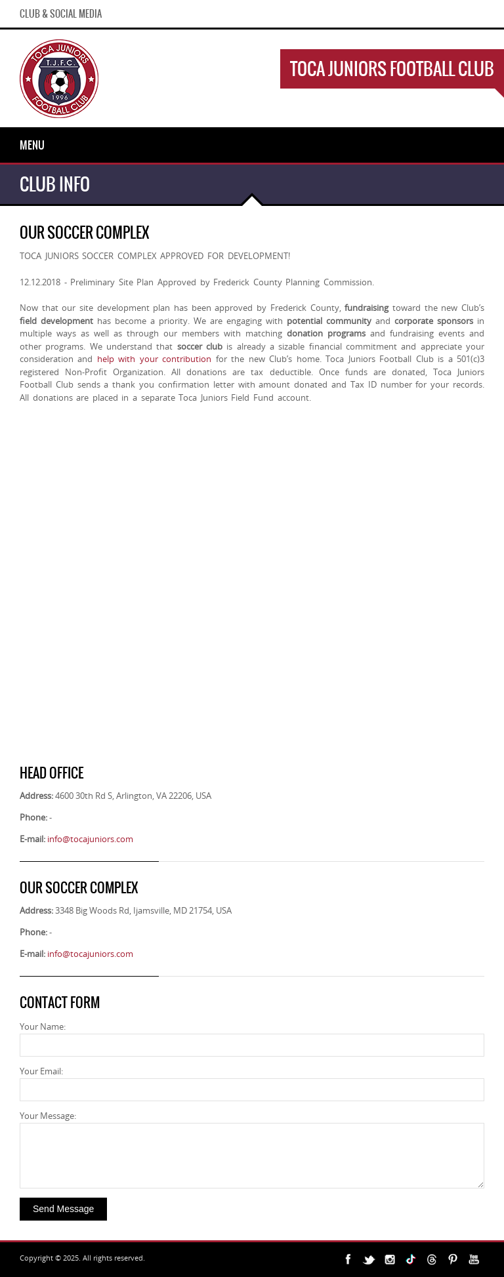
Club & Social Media (61, 14)
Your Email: (41, 1071)
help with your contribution (154, 359)
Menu (32, 145)
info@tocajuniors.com (90, 839)
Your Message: (48, 1116)
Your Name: (43, 1026)
